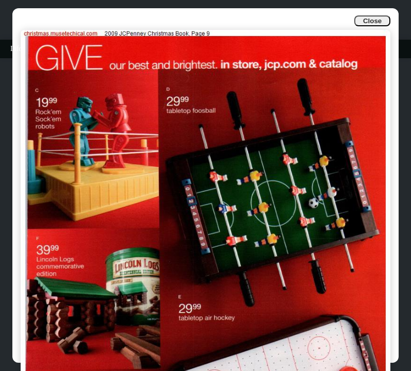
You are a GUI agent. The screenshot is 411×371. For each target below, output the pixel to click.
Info (16, 49)
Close (372, 21)
